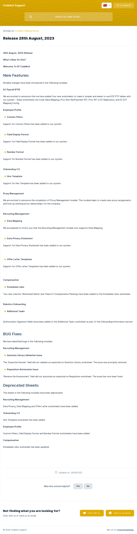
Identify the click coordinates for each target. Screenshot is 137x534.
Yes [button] (78, 486)
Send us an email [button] (122, 513)
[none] (14, 5)
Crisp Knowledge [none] (125, 530)
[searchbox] (68, 16)
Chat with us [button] (94, 513)
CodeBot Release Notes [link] (27, 31)
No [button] (88, 486)
